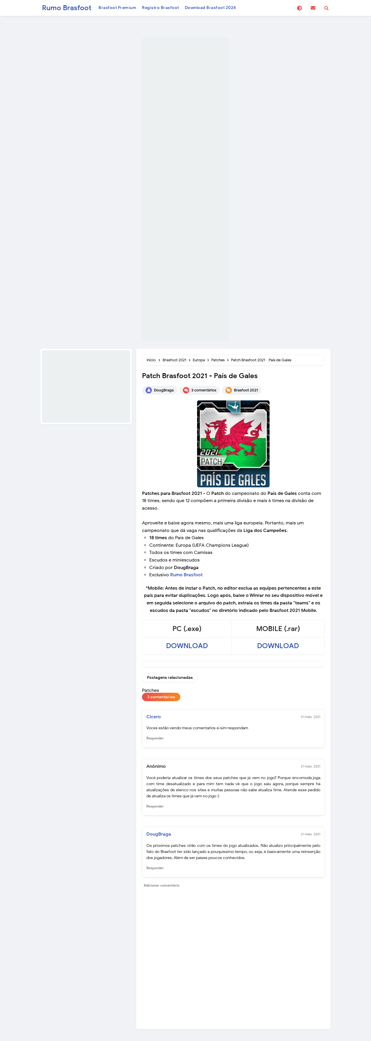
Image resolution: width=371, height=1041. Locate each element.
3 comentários (203, 390)
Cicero (153, 717)
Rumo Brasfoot (186, 575)
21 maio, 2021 (310, 717)
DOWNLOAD (187, 645)
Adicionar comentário (161, 885)
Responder (155, 738)
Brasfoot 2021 (246, 390)
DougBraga (158, 834)
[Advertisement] (185, 190)
